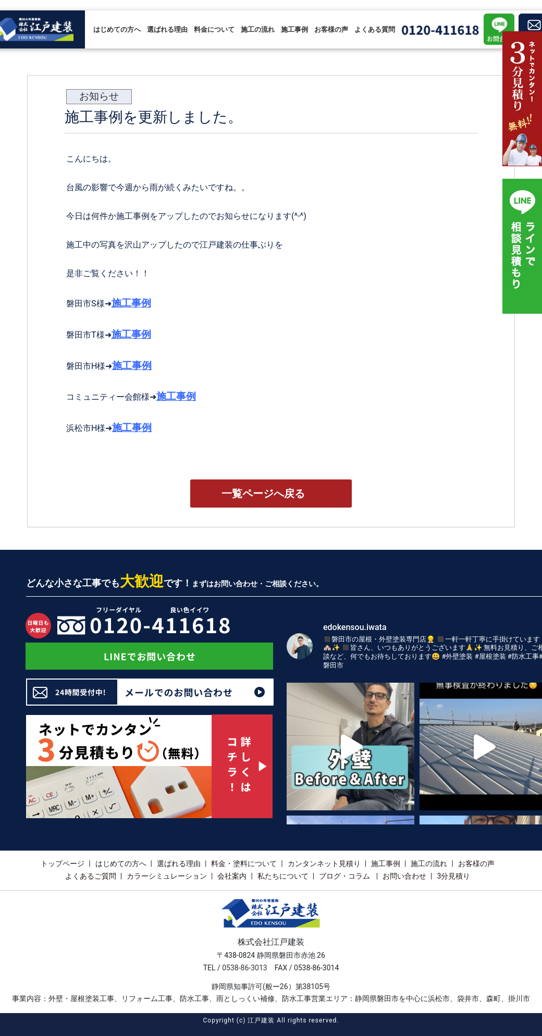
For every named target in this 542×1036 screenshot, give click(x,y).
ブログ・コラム (345, 876)
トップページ (62, 863)
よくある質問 (374, 29)
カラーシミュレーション (167, 876)
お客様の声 (331, 29)
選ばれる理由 (167, 29)
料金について (214, 29)
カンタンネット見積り (324, 863)
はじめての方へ (117, 29)
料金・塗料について (244, 863)
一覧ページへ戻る (263, 493)
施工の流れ (258, 29)
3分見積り (453, 876)
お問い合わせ (404, 876)
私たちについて (283, 876)
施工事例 (294, 29)
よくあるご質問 (90, 876)
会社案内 (232, 876)
